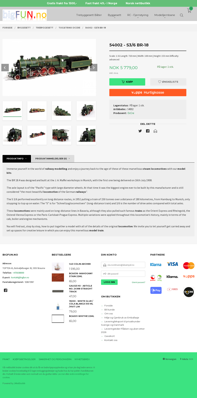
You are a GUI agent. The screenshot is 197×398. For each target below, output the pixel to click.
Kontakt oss (110, 340)
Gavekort (109, 336)
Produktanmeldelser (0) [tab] (51, 158)
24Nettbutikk (19, 383)
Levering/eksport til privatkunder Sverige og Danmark (120, 323)
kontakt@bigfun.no (20, 277)
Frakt (6, 359)
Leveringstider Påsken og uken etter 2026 (123, 330)
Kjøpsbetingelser (24, 359)
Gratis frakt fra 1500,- (62, 3)
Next (93, 67)
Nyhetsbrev (82, 359)
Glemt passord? (138, 282)
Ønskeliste (168, 81)
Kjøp (127, 81)
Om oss (108, 313)
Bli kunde (109, 309)
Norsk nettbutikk (138, 3)
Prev (5, 67)
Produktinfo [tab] (15, 158)
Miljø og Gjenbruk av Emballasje (121, 317)
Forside (108, 305)
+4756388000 (18, 272)
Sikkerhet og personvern (55, 359)
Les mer (61, 374)
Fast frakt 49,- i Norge (101, 3)
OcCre (131, 113)
